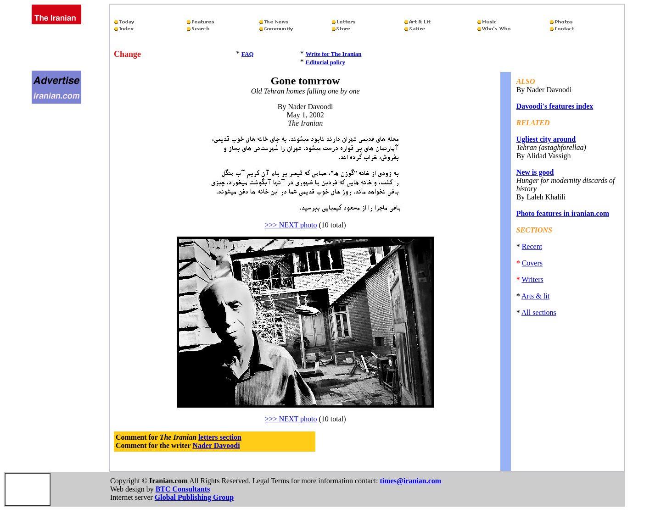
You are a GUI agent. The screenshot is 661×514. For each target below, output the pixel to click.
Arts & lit (535, 296)
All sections (538, 312)
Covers (532, 263)
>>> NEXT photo (291, 225)
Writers (532, 279)
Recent (532, 246)
